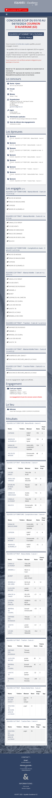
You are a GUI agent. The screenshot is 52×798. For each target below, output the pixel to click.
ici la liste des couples (22, 44)
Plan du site (26, 786)
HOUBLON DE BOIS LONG (11, 487)
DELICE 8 (11, 505)
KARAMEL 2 (11, 570)
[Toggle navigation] (7, 14)
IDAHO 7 (10, 702)
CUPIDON (11, 433)
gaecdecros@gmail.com (16, 107)
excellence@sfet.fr (26, 762)
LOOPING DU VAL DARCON (11, 602)
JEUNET (10, 576)
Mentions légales (26, 788)
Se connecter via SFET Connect (16, 10)
